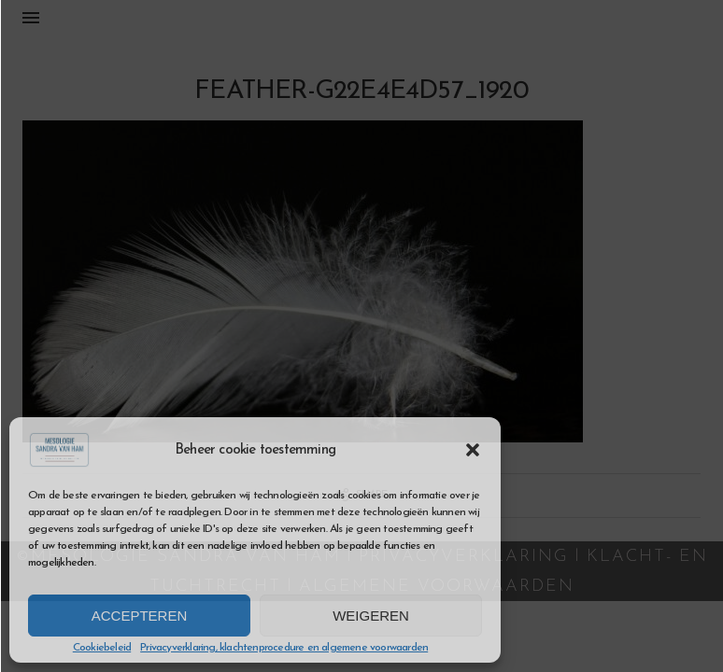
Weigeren (371, 615)
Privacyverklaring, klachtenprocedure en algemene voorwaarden (284, 647)
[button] (472, 450)
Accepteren (140, 615)
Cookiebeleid (102, 647)
